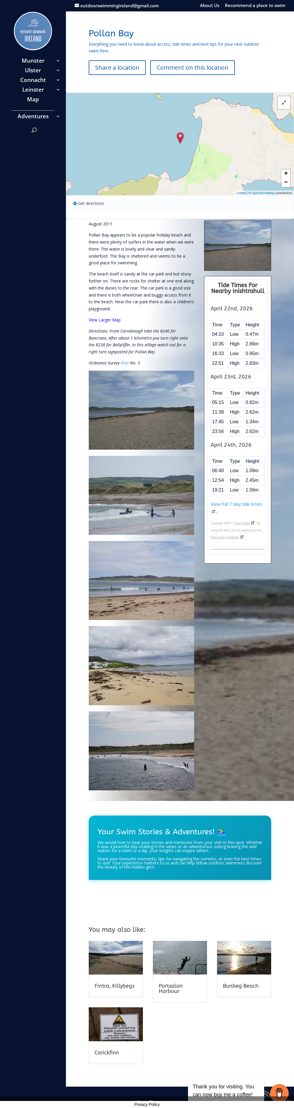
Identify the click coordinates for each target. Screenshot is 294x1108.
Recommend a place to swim (255, 5)
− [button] (286, 182)
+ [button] (286, 173)
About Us (209, 5)
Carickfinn (107, 1052)
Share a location (117, 67)
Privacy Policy (147, 1104)
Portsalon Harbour (171, 988)
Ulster (33, 71)
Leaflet (241, 193)
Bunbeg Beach (241, 986)
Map (33, 100)
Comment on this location (192, 67)
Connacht (33, 81)
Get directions (91, 203)
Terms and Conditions (225, 537)
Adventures (33, 117)
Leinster (33, 90)
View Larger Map (105, 320)
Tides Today (242, 523)
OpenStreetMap (263, 193)
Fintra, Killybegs (114, 986)
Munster (33, 61)
